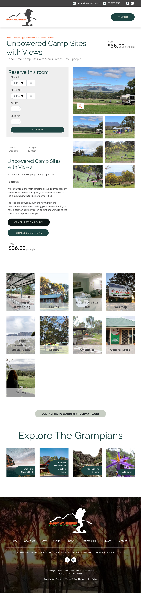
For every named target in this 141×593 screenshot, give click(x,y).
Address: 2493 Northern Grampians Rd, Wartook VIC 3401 (43, 552)
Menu (123, 17)
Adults (14, 103)
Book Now (37, 129)
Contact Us (124, 541)
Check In (15, 77)
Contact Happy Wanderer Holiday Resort (70, 413)
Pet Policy (92, 579)
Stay (44, 541)
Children (15, 115)
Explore (107, 541)
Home (8, 38)
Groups (57, 541)
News (71, 541)
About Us (29, 541)
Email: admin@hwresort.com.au (110, 552)
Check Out (16, 90)
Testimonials (88, 541)
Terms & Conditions (28, 232)
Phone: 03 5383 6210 (82, 552)
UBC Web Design (75, 573)
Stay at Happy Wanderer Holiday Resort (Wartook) (34, 38)
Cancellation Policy (28, 222)
